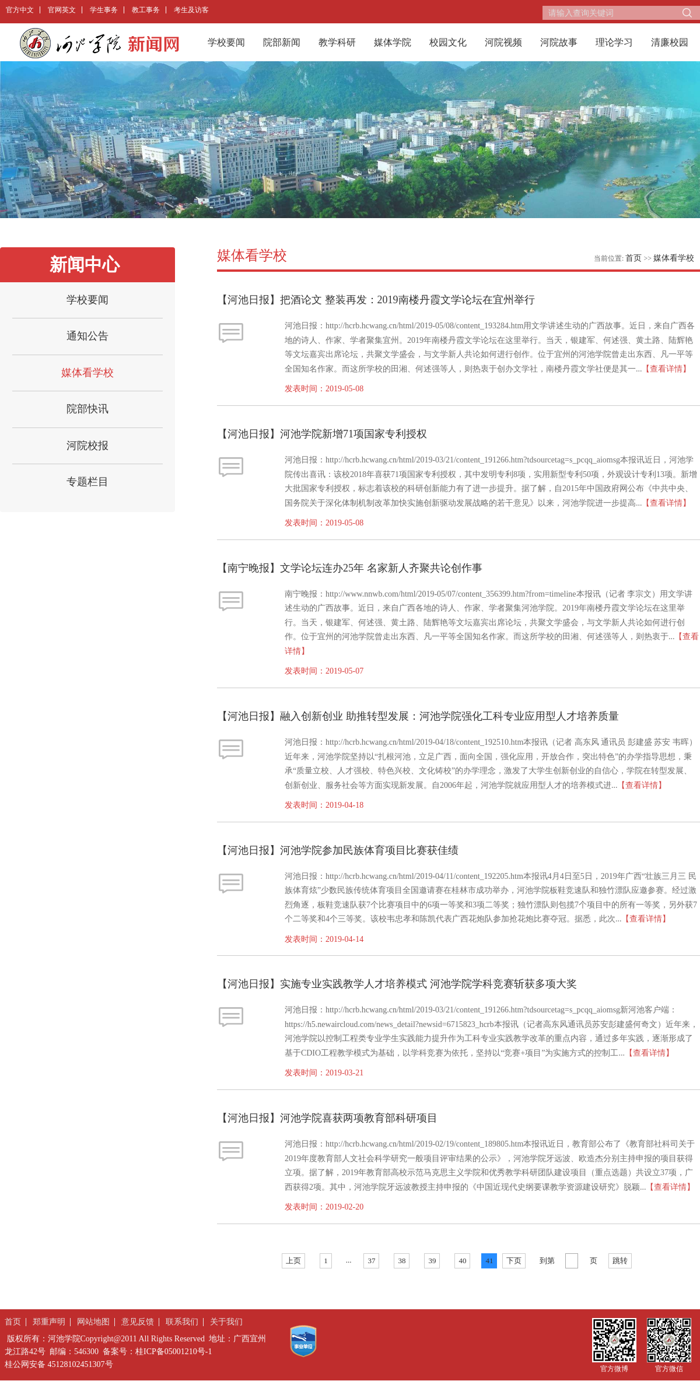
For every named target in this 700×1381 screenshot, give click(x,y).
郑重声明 (49, 1321)
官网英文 (62, 10)
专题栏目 (87, 482)
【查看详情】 (666, 368)
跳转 (620, 1260)
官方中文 (20, 10)
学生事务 (104, 10)
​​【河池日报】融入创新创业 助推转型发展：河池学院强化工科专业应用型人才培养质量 (418, 716)
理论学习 (614, 42)
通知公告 (87, 336)
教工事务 (146, 10)
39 (432, 1260)
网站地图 (93, 1321)
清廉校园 (669, 42)
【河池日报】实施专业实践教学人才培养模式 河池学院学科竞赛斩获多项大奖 (397, 984)
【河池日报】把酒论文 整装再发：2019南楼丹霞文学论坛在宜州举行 (376, 300)
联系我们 (182, 1321)
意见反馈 (137, 1321)
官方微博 (614, 1368)
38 (401, 1260)
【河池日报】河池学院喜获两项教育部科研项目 (327, 1118)
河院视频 (503, 42)
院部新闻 (281, 42)
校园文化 (448, 42)
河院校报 (87, 445)
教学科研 (337, 42)
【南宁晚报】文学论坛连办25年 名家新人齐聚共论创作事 (349, 568)
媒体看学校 (87, 372)
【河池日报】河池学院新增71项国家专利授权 (322, 434)
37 (371, 1260)
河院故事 (559, 42)
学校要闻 (226, 42)
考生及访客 (191, 10)
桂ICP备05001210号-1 (173, 1351)
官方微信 (669, 1368)
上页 (293, 1260)
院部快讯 (87, 409)
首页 (633, 258)
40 (462, 1260)
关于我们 (226, 1321)
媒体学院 (392, 42)
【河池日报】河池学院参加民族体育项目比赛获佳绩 (338, 850)
